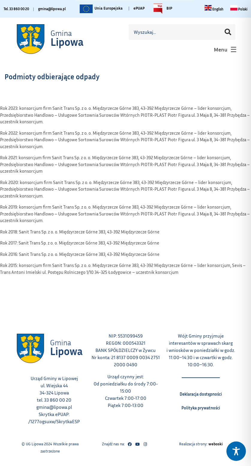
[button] (224, 49)
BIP (161, 8)
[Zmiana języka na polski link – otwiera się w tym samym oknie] (238, 9)
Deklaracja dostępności (201, 392)
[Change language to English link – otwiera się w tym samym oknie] (214, 9)
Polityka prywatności (200, 405)
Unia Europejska (101, 8)
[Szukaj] (227, 32)
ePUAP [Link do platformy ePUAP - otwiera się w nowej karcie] (139, 8)
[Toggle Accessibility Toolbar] (236, 451)
